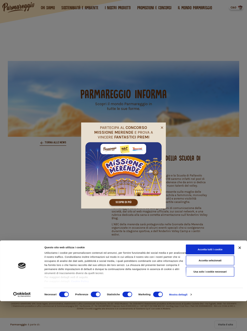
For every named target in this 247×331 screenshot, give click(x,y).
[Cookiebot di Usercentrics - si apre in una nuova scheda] (22, 324)
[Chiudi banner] (240, 277)
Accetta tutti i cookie (210, 279)
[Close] (162, 127)
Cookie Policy (80, 311)
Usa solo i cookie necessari (210, 301)
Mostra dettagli (178, 324)
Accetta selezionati (210, 290)
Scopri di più (123, 202)
